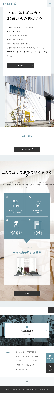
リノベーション (32, 360)
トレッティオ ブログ (22, 356)
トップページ (20, 352)
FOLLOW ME (25, 149)
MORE (20, 66)
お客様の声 (19, 365)
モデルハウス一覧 (50, 359)
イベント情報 (50, 369)
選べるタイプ (20, 360)
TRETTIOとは (31, 352)
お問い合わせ (30, 365)
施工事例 (35, 356)
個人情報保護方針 (21, 369)
